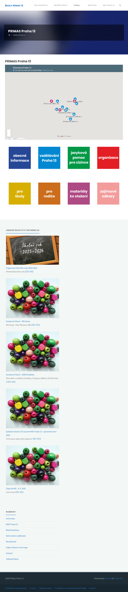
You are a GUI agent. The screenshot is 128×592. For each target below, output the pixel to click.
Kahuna (107, 578)
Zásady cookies (45, 588)
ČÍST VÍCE (29, 271)
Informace (10, 518)
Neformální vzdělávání (16, 536)
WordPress (118, 578)
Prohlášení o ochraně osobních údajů (70, 588)
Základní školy (12, 559)
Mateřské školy (12, 530)
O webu (33, 588)
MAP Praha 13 (12, 524)
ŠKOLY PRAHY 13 (14, 5)
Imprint (92, 588)
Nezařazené (11, 541)
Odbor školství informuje (17, 547)
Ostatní (9, 553)
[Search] (120, 5)
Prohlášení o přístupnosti (16, 588)
